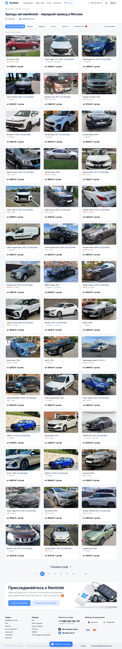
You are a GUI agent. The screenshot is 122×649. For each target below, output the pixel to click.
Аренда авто (28, 3)
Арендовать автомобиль (45, 603)
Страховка (8, 635)
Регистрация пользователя (41, 635)
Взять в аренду (37, 623)
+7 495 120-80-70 (69, 621)
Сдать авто (40, 3)
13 (61, 574)
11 (48, 574)
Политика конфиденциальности (101, 646)
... (79, 574)
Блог (6, 623)
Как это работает (11, 629)
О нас (49, 3)
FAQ (33, 620)
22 (86, 574)
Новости (8, 626)
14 (67, 574)
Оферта (83, 646)
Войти (113, 3)
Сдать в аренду (37, 626)
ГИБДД (34, 632)
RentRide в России (11, 620)
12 (55, 574)
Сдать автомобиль (19, 603)
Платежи (35, 629)
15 (73, 574)
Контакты (57, 3)
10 (42, 574)
